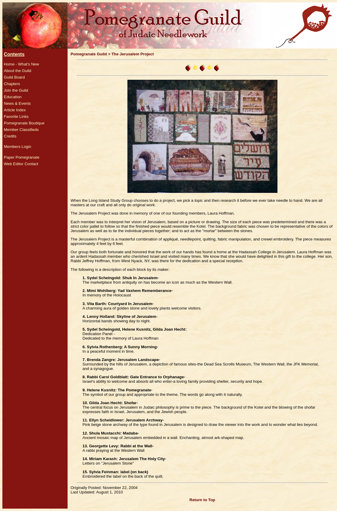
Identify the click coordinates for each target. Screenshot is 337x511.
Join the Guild (16, 90)
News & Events (17, 103)
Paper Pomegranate (21, 157)
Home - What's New (21, 64)
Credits (10, 136)
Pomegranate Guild (89, 54)
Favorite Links (16, 116)
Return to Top (202, 500)
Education (12, 97)
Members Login (17, 146)
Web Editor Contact (21, 164)
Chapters (12, 84)
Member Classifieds (21, 129)
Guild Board (14, 77)
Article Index (15, 110)
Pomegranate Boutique (24, 123)
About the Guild (17, 70)
